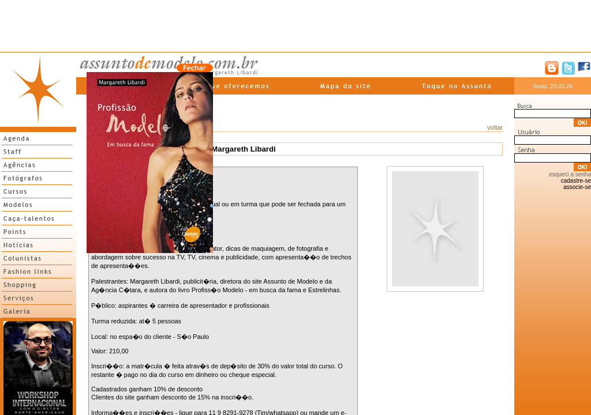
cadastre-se (576, 181)
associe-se (577, 187)
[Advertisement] (295, 26)
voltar (495, 127)
